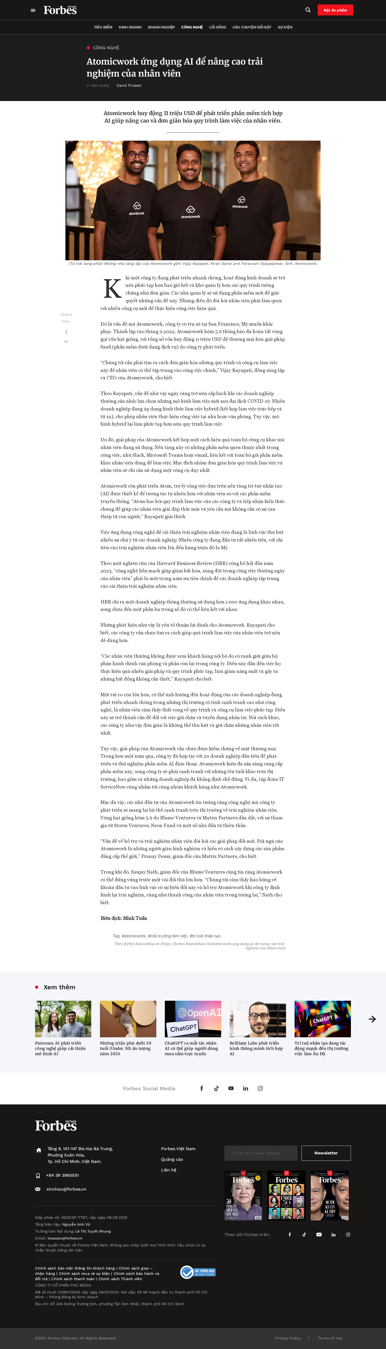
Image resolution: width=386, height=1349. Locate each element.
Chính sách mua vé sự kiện (85, 1273)
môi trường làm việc (168, 936)
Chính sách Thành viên (120, 1279)
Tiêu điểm (103, 27)
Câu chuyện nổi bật (252, 27)
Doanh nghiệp (161, 27)
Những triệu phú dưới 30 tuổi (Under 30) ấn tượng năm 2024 (125, 1048)
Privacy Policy (288, 1338)
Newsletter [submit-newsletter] (326, 1152)
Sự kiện (285, 27)
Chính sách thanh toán (73, 1279)
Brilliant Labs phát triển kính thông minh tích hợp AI (256, 1048)
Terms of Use (330, 1338)
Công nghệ (192, 27)
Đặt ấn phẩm (337, 10)
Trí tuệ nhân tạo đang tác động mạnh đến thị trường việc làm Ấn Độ (321, 1048)
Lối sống (217, 27)
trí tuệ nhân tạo (206, 936)
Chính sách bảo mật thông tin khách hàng (75, 1268)
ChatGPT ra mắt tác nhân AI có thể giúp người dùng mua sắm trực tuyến (191, 1048)
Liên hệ (168, 1169)
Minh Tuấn (135, 918)
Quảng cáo (172, 1159)
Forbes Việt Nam (178, 1148)
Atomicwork (135, 936)
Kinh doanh (130, 27)
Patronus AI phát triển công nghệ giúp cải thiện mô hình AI (60, 1048)
